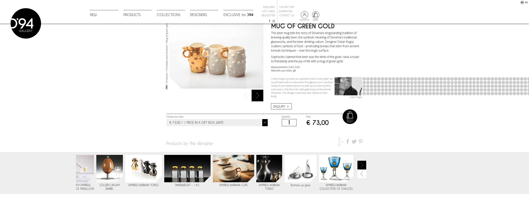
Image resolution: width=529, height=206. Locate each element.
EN (522, 2)
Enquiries (269, 6)
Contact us (286, 15)
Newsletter (268, 15)
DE (526, 2)
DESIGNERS (198, 15)
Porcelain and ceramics (166, 70)
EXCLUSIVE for (238, 15)
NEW (93, 15)
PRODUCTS (132, 15)
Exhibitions (285, 11)
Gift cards (268, 11)
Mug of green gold (166, 45)
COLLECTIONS (168, 15)
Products (166, 91)
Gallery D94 (286, 6)
